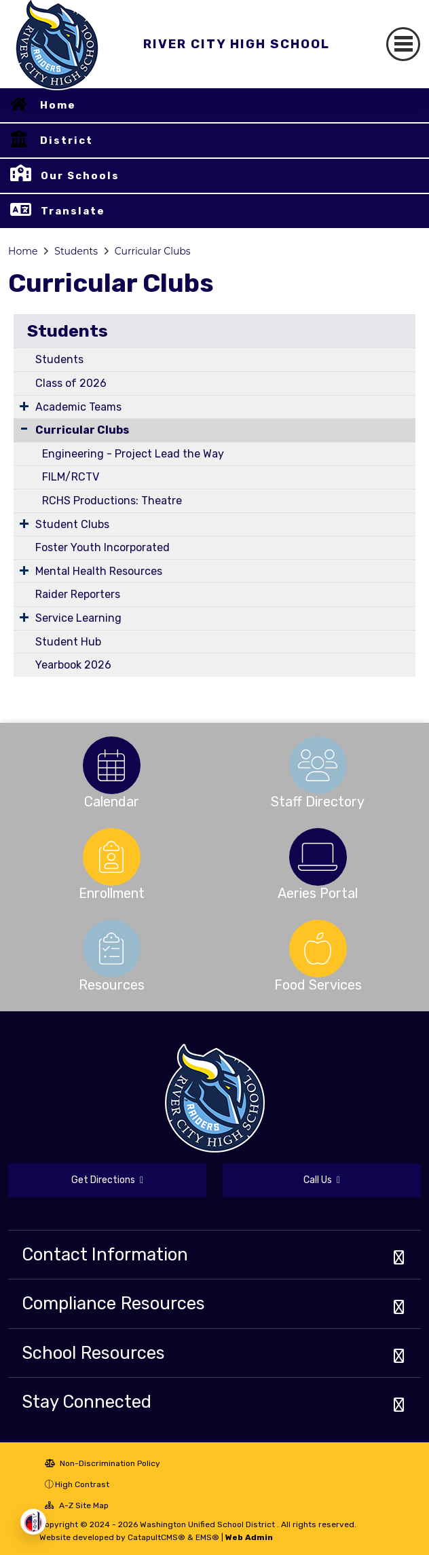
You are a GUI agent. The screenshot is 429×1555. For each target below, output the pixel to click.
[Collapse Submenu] (24, 428)
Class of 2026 (71, 383)
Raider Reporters (77, 594)
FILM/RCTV (70, 476)
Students (76, 251)
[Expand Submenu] (24, 406)
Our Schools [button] (80, 176)
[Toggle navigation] (403, 44)
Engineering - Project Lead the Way (133, 453)
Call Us (321, 1180)
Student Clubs (72, 524)
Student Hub (68, 641)
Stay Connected (86, 1401)
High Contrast (82, 1484)
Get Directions (107, 1180)
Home (58, 105)
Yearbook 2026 (73, 664)
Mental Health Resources (98, 571)
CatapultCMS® (156, 1537)
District (66, 140)
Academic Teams (78, 406)
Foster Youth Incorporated (102, 547)
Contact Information (105, 1254)
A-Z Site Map (77, 1505)
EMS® (207, 1537)
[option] (111, 765)
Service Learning (78, 618)
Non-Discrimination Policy (102, 1463)
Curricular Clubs (153, 251)
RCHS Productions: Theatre (112, 500)
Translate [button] (73, 211)
